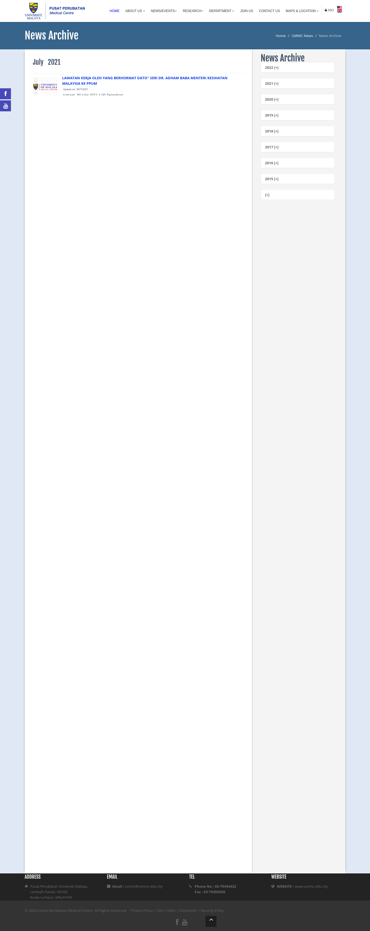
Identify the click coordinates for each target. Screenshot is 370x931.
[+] (267, 194)
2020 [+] (271, 99)
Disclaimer (188, 910)
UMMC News (302, 35)
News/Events (164, 11)
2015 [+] (271, 178)
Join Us (246, 11)
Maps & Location (302, 11)
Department (222, 11)
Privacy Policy (142, 910)
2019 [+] (271, 115)
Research (193, 11)
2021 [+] (271, 83)
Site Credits (166, 910)
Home (114, 11)
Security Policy (212, 910)
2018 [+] (271, 131)
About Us (135, 11)
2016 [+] (271, 162)
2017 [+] (271, 147)
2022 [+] (271, 67)
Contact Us (269, 11)
